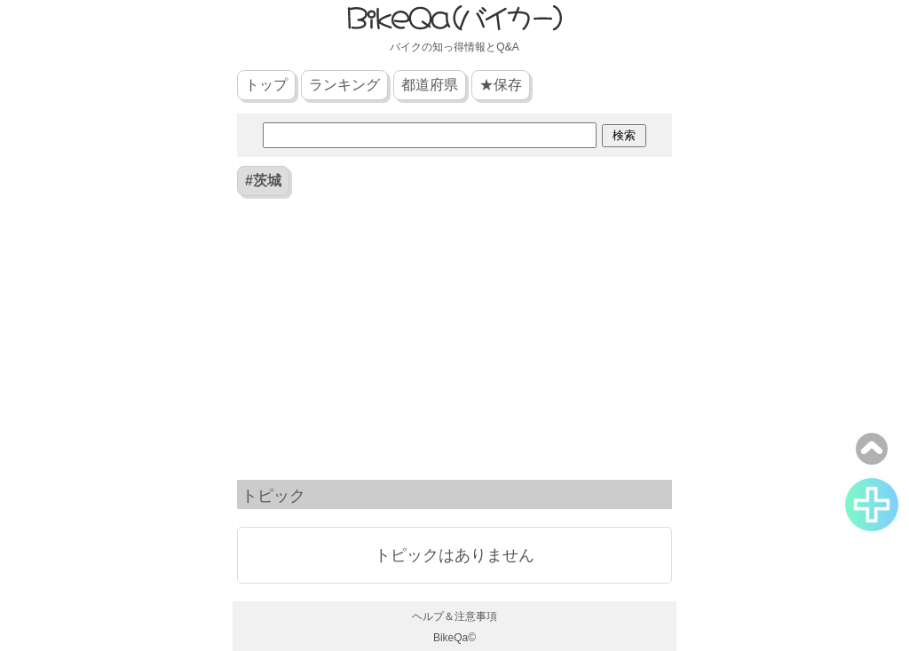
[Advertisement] (454, 342)
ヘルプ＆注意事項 (454, 616)
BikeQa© (454, 637)
